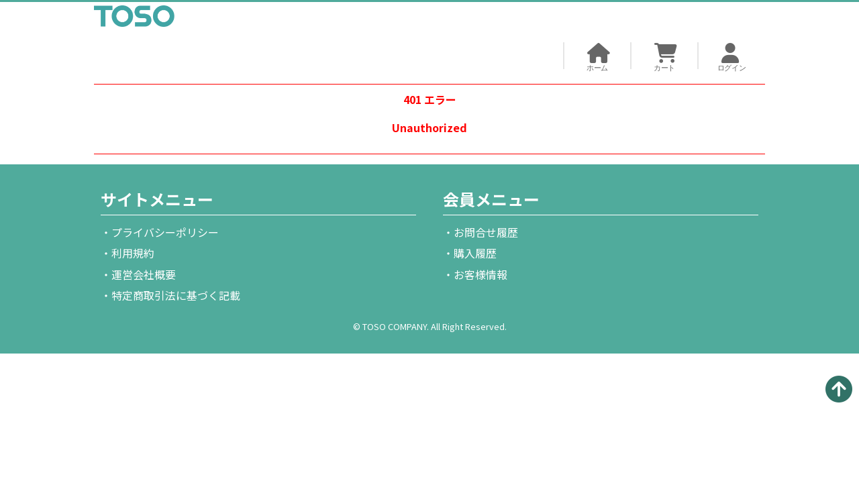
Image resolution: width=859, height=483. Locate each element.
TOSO (134, 18)
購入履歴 (475, 253)
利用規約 (132, 253)
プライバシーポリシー (165, 232)
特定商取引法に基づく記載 (175, 295)
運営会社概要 (143, 274)
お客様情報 (480, 274)
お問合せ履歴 (486, 232)
